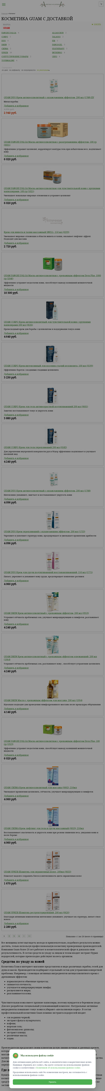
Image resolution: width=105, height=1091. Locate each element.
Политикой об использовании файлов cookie (58, 1067)
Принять (52, 1082)
